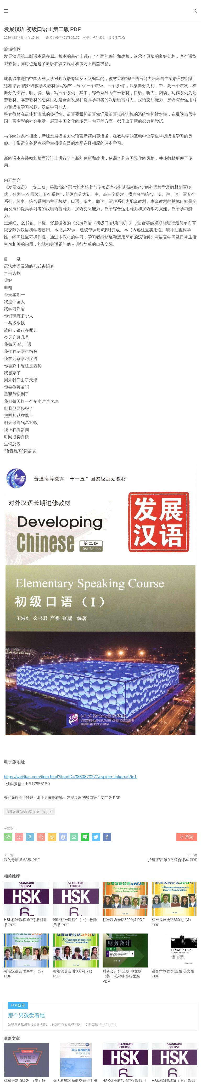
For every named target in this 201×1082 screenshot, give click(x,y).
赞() (186, 837)
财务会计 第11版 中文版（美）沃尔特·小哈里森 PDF (125, 958)
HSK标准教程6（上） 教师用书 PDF (75, 904)
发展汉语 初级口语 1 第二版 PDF (93, 797)
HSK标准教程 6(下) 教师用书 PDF (26, 904)
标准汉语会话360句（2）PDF (26, 956)
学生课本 (98, 37)
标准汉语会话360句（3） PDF (174, 904)
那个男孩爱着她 (50, 797)
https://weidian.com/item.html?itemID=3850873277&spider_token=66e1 (70, 777)
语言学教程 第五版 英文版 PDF (174, 956)
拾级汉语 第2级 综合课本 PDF (172, 860)
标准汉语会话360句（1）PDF (75, 956)
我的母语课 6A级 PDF (22, 860)
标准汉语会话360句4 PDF (125, 902)
